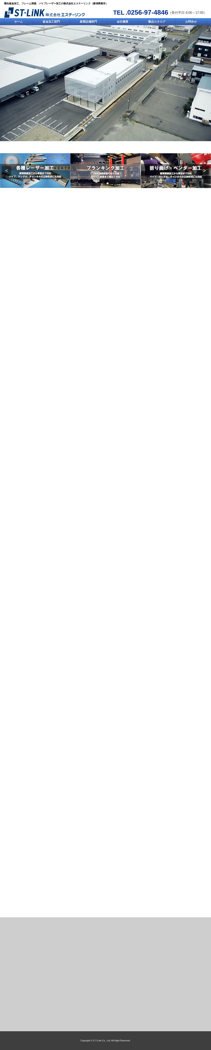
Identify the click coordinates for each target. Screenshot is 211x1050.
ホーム (18, 21)
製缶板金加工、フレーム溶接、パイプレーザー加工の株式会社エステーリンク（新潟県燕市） (56, 3)
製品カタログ (156, 21)
